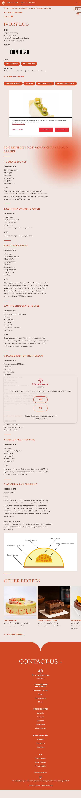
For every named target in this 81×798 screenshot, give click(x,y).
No (40, 408)
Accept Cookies (61, 130)
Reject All (46, 130)
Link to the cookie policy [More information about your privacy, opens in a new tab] (18, 124)
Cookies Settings (17, 129)
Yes (40, 399)
